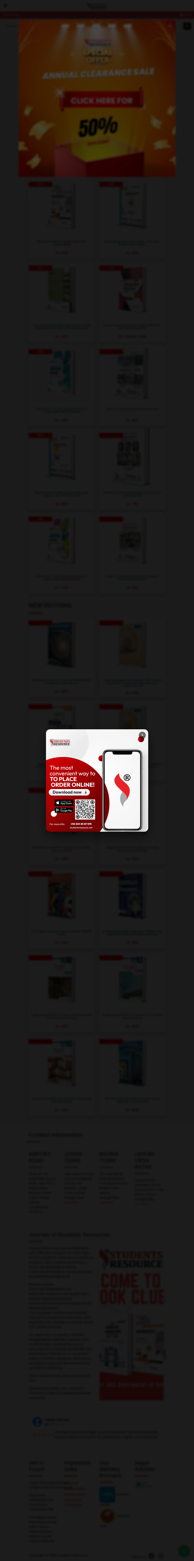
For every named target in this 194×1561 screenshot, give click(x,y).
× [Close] (142, 735)
